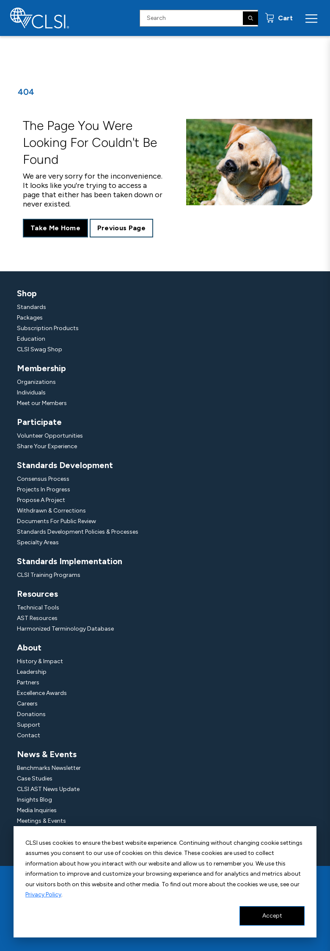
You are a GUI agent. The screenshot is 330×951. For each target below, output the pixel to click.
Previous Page (121, 228)
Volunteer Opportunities (50, 435)
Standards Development (65, 465)
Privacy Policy (43, 894)
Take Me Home (55, 228)
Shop (27, 293)
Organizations (36, 382)
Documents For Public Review (56, 521)
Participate (39, 422)
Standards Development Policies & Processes (77, 531)
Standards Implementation (69, 561)
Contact (28, 735)
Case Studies (34, 778)
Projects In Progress (43, 489)
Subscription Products (48, 328)
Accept (272, 915)
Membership (41, 368)
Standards (31, 307)
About (29, 647)
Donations (31, 714)
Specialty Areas (38, 542)
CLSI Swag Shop (39, 349)
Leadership (32, 671)
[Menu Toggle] (311, 18)
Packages (30, 317)
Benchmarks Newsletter (49, 768)
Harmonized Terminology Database (65, 628)
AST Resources (37, 618)
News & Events (47, 754)
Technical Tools (38, 607)
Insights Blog (34, 799)
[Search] (250, 18)
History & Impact (40, 661)
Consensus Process (43, 478)
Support (28, 724)
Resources (37, 594)
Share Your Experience (47, 446)
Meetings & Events (41, 820)
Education (31, 338)
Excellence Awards (42, 693)
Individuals (31, 392)
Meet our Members (42, 403)
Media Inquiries (37, 810)
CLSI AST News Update (48, 789)
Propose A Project (41, 500)
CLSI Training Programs (48, 575)
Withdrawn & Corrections (51, 510)
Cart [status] (284, 18)
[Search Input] (199, 18)
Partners (28, 682)
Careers (27, 703)
